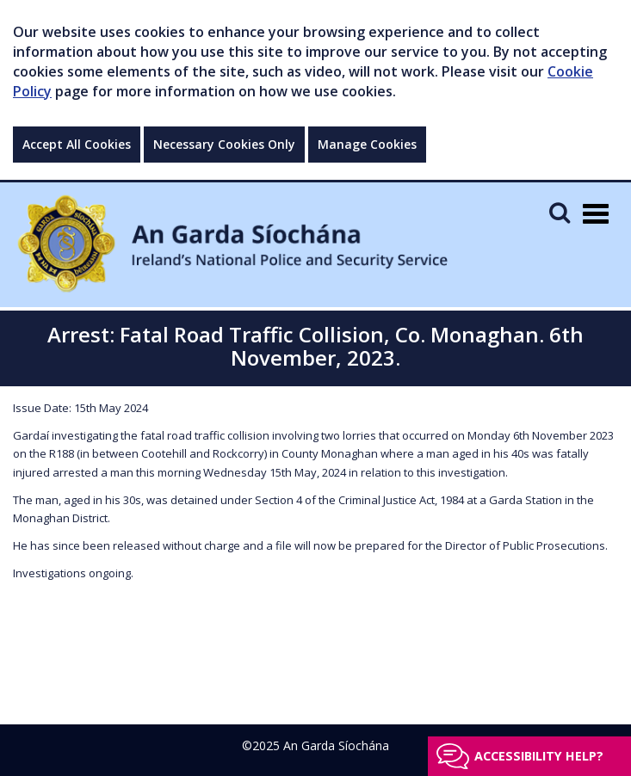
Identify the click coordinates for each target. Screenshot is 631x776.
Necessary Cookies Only (224, 144)
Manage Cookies (367, 144)
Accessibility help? (538, 756)
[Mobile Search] (559, 212)
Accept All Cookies (76, 144)
